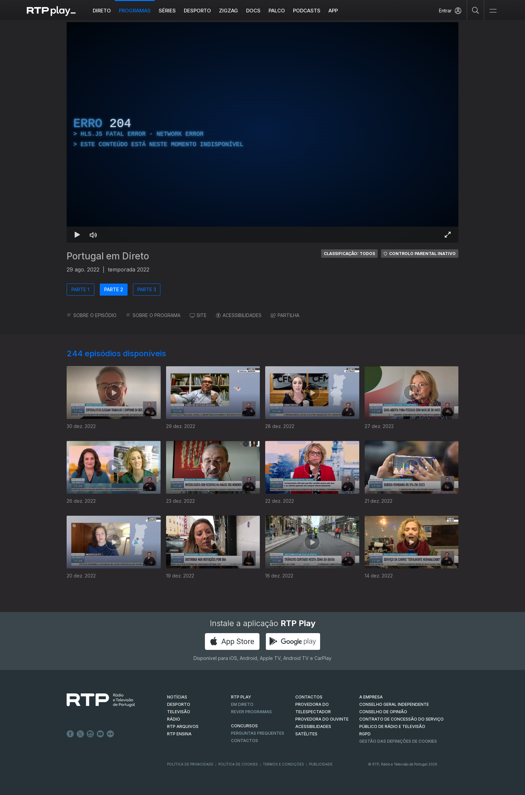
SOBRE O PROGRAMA (153, 315)
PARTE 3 (146, 289)
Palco (277, 10)
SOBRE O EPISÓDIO (92, 315)
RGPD (365, 733)
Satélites (306, 733)
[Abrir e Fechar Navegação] (493, 11)
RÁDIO (173, 719)
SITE (198, 315)
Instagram (90, 734)
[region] (262, 132)
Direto (102, 10)
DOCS (253, 10)
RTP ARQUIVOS (183, 726)
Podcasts (306, 10)
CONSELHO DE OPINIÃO (383, 711)
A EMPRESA (371, 696)
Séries (167, 10)
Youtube (100, 734)
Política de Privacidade (190, 764)
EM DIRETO (242, 704)
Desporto (197, 10)
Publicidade (320, 764)
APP (333, 10)
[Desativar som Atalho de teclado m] (93, 235)
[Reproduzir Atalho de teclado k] (77, 235)
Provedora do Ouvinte (322, 719)
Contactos (244, 740)
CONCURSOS (244, 725)
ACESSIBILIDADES (238, 315)
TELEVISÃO (178, 711)
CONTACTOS (308, 696)
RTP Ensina (179, 733)
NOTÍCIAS (177, 696)
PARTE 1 (80, 289)
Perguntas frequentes (257, 733)
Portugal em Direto (108, 256)
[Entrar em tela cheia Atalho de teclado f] (448, 235)
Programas (135, 10)
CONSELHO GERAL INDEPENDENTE (394, 704)
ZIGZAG (228, 10)
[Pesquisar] (475, 10)
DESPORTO (178, 704)
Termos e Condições (283, 764)
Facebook (70, 734)
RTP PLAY (241, 696)
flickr (110, 734)
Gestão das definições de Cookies (398, 741)
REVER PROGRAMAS (251, 711)
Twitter (80, 734)
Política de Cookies (238, 764)
